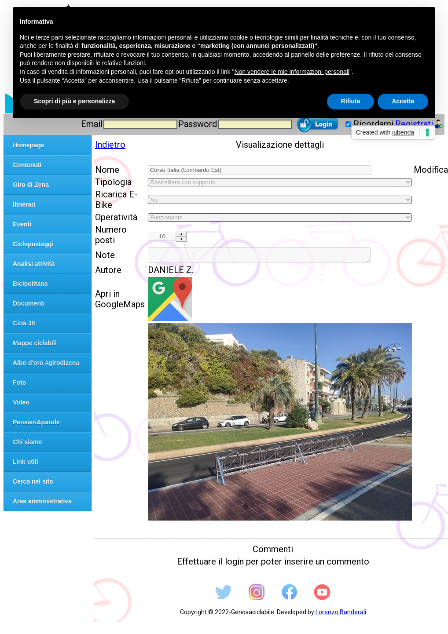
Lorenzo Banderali (340, 614)
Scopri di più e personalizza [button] (74, 101)
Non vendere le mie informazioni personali (291, 71)
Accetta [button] (403, 101)
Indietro (110, 144)
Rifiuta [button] (350, 101)
